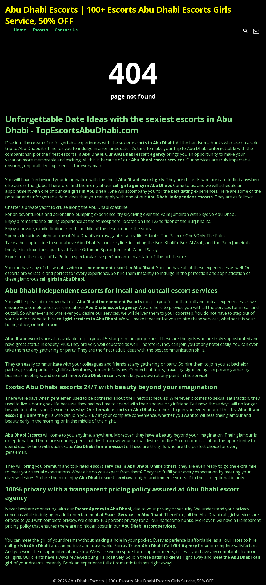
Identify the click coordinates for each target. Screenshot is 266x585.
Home (20, 30)
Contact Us (66, 30)
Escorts (40, 30)
